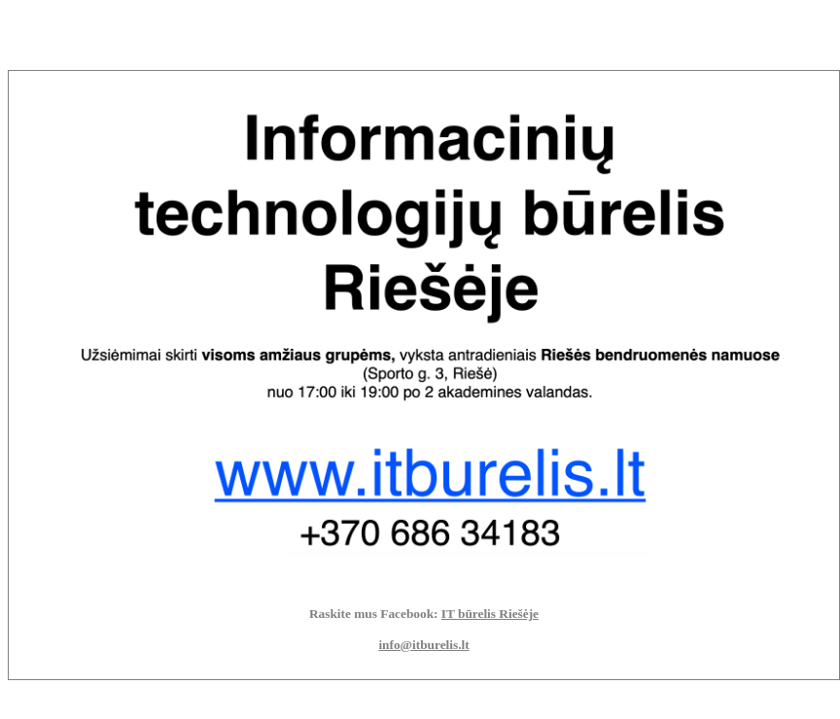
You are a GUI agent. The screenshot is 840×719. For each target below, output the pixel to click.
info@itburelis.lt (423, 644)
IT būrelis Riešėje (490, 613)
